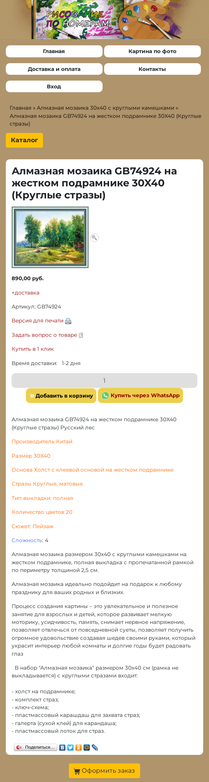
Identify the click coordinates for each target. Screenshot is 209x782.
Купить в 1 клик (33, 349)
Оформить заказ (104, 771)
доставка (27, 292)
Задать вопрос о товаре (44, 335)
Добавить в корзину (61, 396)
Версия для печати (37, 320)
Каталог (24, 140)
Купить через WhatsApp (140, 396)
